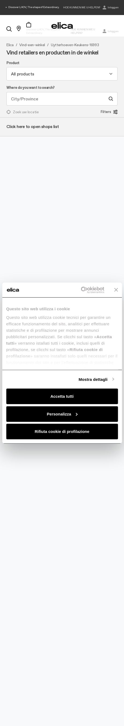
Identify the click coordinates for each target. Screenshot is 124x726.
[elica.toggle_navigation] (8, 19)
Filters (109, 112)
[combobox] (62, 74)
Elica (10, 45)
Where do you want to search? (30, 88)
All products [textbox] (22, 74)
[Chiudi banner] (116, 290)
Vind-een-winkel (32, 45)
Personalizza (62, 413)
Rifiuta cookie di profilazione (62, 431)
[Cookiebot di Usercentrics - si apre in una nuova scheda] (80, 289)
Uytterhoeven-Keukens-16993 (75, 45)
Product (12, 63)
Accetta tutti (62, 396)
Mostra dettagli (92, 379)
